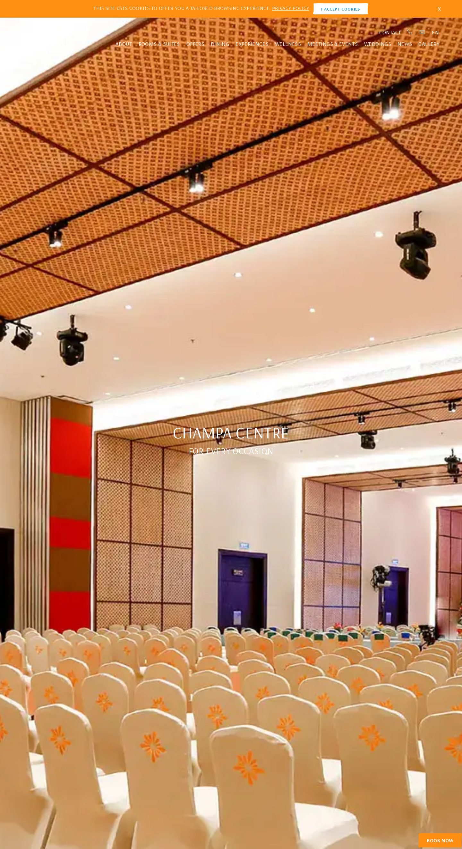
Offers (195, 43)
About (124, 43)
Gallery (429, 43)
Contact (390, 32)
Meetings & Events (332, 43)
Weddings (377, 43)
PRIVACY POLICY (290, 8)
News (405, 43)
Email (422, 32)
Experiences (252, 43)
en (436, 32)
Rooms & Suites (159, 43)
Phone (410, 32)
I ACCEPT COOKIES (340, 9)
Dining (220, 43)
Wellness (288, 43)
